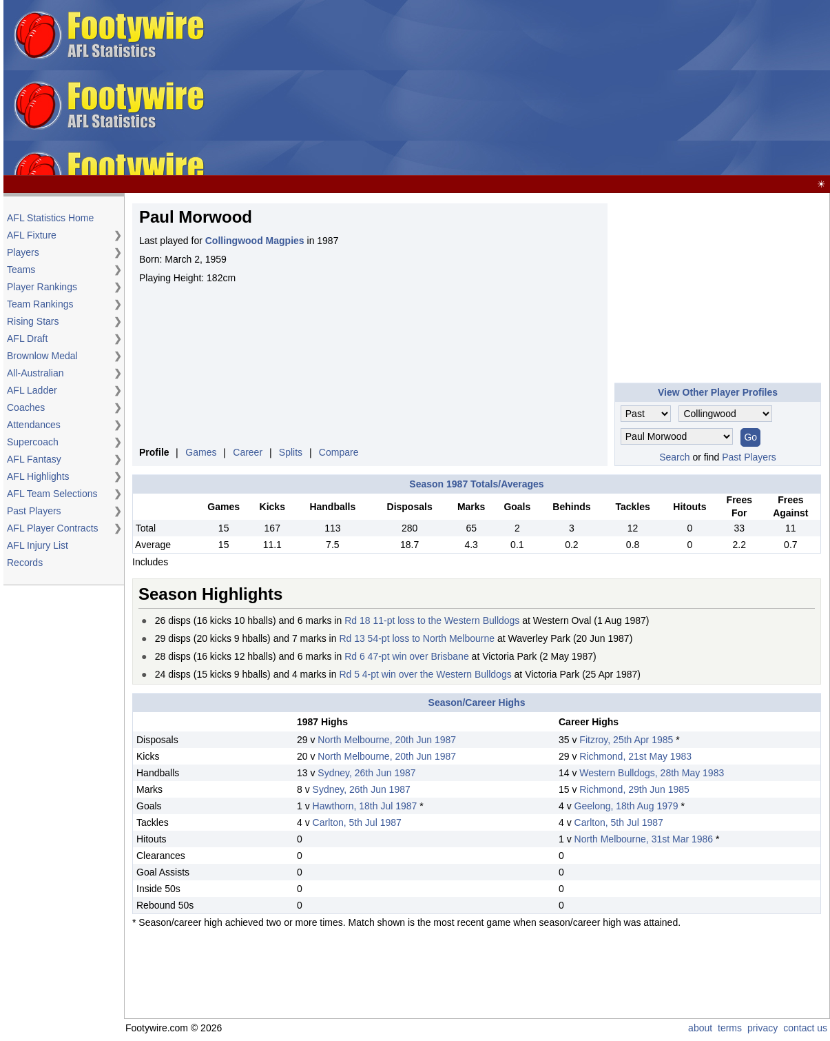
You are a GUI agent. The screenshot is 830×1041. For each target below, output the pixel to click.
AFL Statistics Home (50, 217)
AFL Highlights (38, 476)
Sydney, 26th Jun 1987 (366, 772)
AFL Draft (27, 338)
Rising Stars (33, 321)
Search (674, 457)
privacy (762, 1027)
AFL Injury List (37, 545)
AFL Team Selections (52, 493)
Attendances (34, 424)
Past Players (34, 510)
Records (25, 562)
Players (23, 252)
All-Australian (35, 372)
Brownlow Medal (42, 355)
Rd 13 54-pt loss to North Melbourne (417, 638)
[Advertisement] (519, 88)
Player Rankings (42, 286)
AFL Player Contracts (52, 528)
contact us (805, 1027)
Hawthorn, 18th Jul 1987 (365, 805)
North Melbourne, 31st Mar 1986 (644, 839)
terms (730, 1027)
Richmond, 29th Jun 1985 (634, 789)
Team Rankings (40, 304)
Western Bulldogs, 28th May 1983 (651, 772)
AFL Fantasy (34, 459)
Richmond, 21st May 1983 (635, 756)
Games (200, 452)
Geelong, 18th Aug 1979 (626, 805)
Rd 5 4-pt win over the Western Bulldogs (425, 674)
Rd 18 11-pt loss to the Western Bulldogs (431, 620)
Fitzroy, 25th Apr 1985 (626, 739)
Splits (290, 452)
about (700, 1027)
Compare (339, 452)
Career (247, 452)
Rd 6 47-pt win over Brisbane (406, 656)
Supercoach (33, 441)
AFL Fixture (31, 235)
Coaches (26, 407)
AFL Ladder (32, 390)
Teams (21, 269)
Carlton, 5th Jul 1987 (357, 822)
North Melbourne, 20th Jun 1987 (387, 739)
